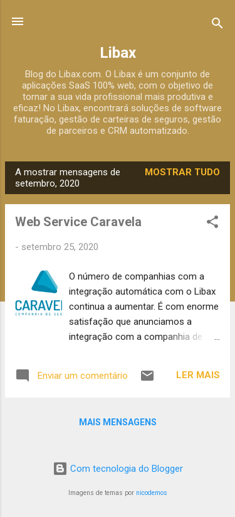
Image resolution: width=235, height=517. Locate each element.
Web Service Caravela (78, 221)
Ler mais (198, 375)
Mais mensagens (118, 422)
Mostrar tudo (182, 172)
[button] (212, 224)
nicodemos (151, 493)
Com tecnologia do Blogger (118, 468)
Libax (118, 53)
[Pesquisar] (217, 25)
